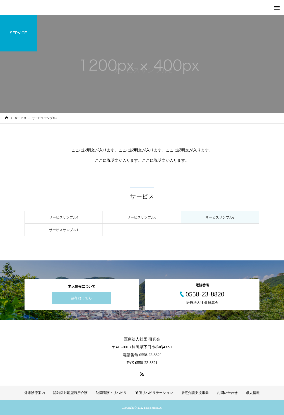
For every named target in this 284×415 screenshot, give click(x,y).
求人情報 (253, 393)
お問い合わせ (227, 393)
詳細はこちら (81, 298)
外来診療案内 (34, 393)
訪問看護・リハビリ (111, 393)
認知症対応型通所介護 (70, 393)
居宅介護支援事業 (195, 393)
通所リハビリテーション (154, 393)
